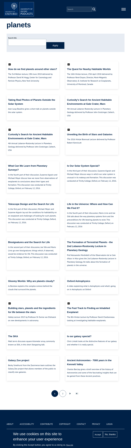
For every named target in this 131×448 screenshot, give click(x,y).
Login (109, 424)
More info (69, 445)
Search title (12, 38)
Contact (81, 424)
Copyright (64, 424)
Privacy (96, 424)
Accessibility (27, 424)
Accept (98, 434)
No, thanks (110, 434)
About (10, 424)
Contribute (46, 424)
